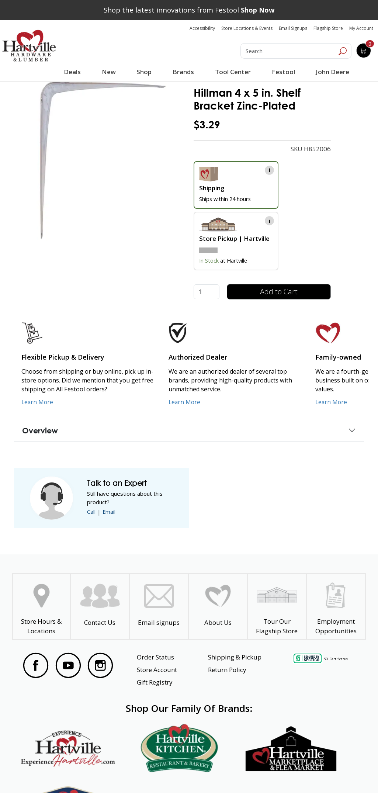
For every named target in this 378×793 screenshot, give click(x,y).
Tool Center (232, 71)
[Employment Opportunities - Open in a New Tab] (336, 606)
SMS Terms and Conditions (322, 774)
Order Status (155, 657)
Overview (40, 430)
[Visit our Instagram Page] (100, 665)
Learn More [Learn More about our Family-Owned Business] (331, 402)
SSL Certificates (336, 658)
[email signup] (159, 606)
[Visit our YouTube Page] (68, 665)
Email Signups (293, 28)
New (108, 71)
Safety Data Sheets (166, 774)
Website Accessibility (49, 774)
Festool (282, 71)
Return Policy (227, 669)
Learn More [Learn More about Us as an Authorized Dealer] (185, 402)
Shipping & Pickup (234, 657)
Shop (145, 72)
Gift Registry (155, 682)
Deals (73, 72)
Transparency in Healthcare (240, 774)
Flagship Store (328, 28)
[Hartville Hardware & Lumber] (29, 45)
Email (109, 512)
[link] (102, 160)
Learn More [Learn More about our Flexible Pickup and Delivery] (37, 402)
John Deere (331, 71)
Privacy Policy (108, 774)
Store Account (157, 669)
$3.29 (207, 124)
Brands (183, 71)
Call (91, 512)
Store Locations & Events (247, 28)
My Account (361, 28)
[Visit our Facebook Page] (36, 665)
